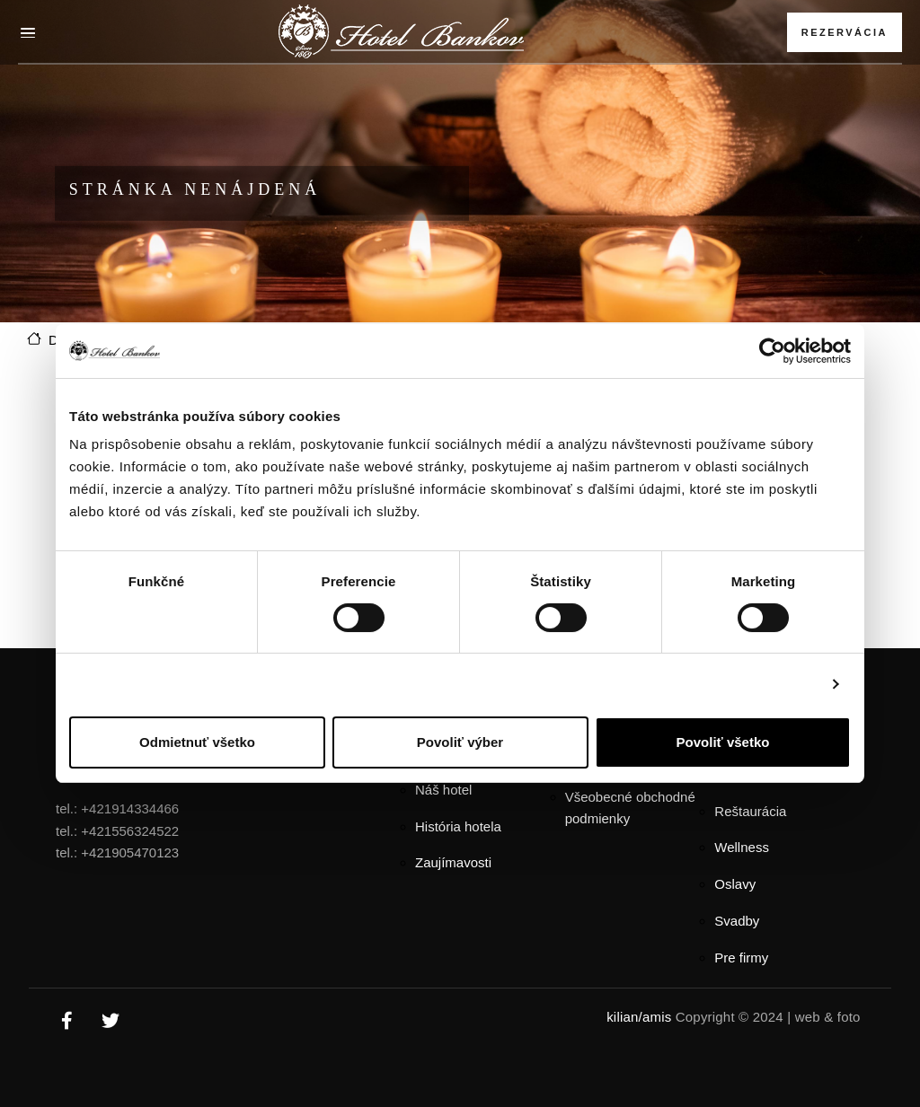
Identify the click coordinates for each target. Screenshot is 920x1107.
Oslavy (735, 884)
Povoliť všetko (723, 742)
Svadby (736, 920)
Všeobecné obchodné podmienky (630, 808)
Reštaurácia (750, 811)
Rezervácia (844, 32)
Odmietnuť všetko (197, 742)
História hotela (458, 826)
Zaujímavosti (453, 862)
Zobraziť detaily (765, 683)
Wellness (741, 847)
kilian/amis (638, 1016)
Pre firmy (741, 957)
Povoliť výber (460, 742)
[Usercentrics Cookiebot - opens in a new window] (772, 351)
